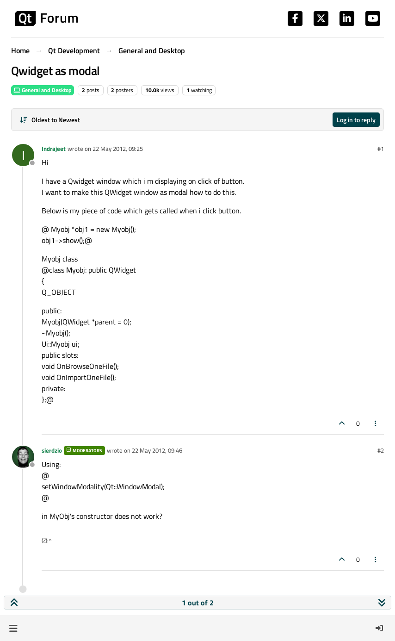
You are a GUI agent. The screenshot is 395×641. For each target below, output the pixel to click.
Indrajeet (54, 148)
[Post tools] (376, 423)
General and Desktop (42, 90)
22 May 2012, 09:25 (118, 148)
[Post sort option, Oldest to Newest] (49, 119)
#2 (380, 450)
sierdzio (52, 450)
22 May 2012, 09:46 (157, 450)
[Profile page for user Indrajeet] (23, 155)
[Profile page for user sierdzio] (23, 457)
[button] (13, 628)
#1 (380, 148)
